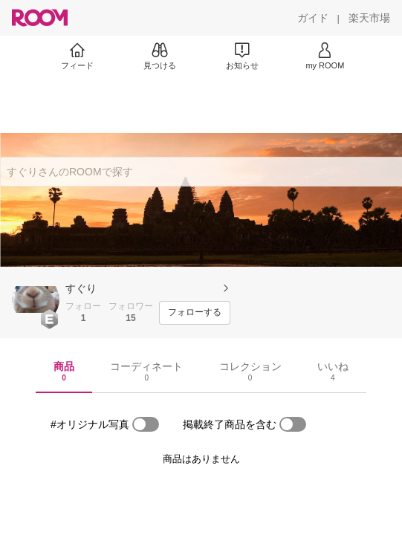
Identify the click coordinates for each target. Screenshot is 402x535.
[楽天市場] (369, 18)
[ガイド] (312, 18)
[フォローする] (194, 313)
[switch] (145, 424)
